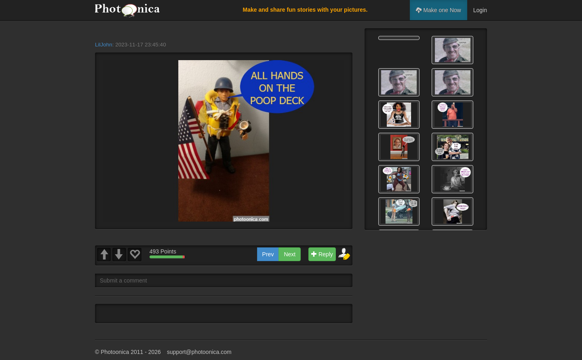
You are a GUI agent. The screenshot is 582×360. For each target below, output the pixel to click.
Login (480, 10)
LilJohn (103, 45)
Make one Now (438, 10)
